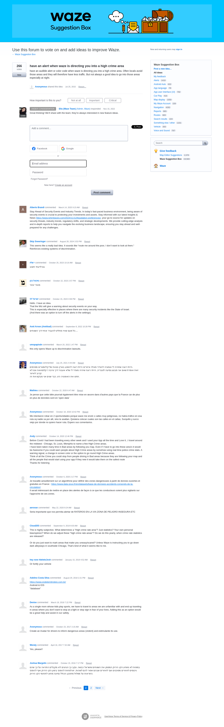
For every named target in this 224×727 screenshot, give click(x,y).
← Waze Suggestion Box (24, 54)
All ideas (158, 72)
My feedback (160, 76)
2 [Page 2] (91, 687)
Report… (82, 87)
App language (160, 88)
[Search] (205, 143)
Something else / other (164, 123)
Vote (19, 75)
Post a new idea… (163, 69)
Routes (157, 115)
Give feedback (168, 151)
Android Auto (160, 84)
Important (96, 101)
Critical (115, 101)
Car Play (158, 96)
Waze (163, 165)
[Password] (58, 172)
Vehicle (157, 126)
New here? (58, 185)
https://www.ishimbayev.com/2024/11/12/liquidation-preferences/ (68, 218)
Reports (157, 111)
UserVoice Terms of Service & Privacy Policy (123, 716)
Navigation (159, 107)
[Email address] (58, 163)
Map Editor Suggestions (171, 155)
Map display (159, 99)
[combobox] (179, 143)
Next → (100, 687)
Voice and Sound (162, 130)
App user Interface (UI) (164, 92)
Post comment (102, 192)
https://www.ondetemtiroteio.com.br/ (48, 582)
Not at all (77, 101)
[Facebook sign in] (44, 148)
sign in (179, 49)
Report (85, 207)
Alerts (156, 80)
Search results (160, 119)
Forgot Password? (39, 179)
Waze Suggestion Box (166, 64)
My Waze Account (162, 103)
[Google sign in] (73, 148)
